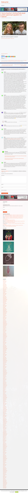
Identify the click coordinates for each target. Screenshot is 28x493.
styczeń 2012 (4, 455)
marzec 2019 (4, 367)
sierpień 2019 (4, 362)
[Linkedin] (9, 56)
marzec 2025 (4, 294)
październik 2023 (5, 311)
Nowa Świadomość (9, 61)
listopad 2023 (4, 310)
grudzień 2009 (4, 480)
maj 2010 (4, 475)
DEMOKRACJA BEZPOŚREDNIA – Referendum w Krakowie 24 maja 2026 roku (13, 225)
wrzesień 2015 (4, 410)
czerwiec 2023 (4, 315)
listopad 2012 (4, 445)
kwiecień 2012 (4, 452)
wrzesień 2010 (4, 471)
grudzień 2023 (4, 309)
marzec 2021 (4, 343)
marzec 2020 (4, 355)
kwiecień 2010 (4, 476)
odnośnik (19, 61)
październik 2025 (5, 287)
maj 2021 (4, 341)
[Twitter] (5, 56)
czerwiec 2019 (4, 364)
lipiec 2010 (4, 473)
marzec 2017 (4, 392)
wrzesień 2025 (4, 288)
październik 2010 (5, 470)
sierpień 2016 (4, 399)
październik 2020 (5, 348)
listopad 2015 (4, 408)
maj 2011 (4, 463)
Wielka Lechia (14, 61)
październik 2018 (5, 372)
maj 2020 (4, 353)
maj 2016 (4, 402)
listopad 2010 (4, 469)
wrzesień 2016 (4, 398)
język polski (2, 61)
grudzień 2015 (4, 407)
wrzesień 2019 (4, 361)
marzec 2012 (4, 453)
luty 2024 (4, 307)
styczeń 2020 (4, 357)
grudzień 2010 (4, 468)
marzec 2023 (4, 318)
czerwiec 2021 (4, 340)
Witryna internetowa (3, 190)
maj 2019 (4, 365)
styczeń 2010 (4, 479)
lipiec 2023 (4, 314)
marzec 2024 (4, 306)
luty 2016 (4, 405)
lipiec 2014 (4, 424)
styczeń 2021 (4, 345)
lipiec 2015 (4, 412)
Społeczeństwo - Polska (13, 60)
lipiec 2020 (4, 351)
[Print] (13, 56)
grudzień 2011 (4, 456)
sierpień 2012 (4, 448)
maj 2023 (4, 316)
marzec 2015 (4, 416)
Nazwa (2, 184)
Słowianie (9, 60)
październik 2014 (5, 421)
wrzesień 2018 (4, 373)
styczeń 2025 (4, 296)
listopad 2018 (4, 371)
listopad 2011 (4, 457)
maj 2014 (4, 426)
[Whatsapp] (7, 56)
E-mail (2, 187)
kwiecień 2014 (4, 427)
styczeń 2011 (4, 467)
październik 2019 (5, 360)
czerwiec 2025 (4, 291)
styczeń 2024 (4, 308)
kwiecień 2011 (4, 464)
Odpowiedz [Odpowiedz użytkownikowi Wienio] (25, 121)
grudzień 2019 (4, 358)
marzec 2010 (4, 477)
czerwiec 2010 (4, 474)
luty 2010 (4, 478)
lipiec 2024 (4, 302)
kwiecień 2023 (4, 317)
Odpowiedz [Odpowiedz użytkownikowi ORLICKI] (25, 162)
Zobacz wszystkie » (5, 277)
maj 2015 (4, 414)
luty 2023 (4, 319)
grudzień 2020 (4, 346)
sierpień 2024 (4, 301)
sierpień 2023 (4, 313)
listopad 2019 (4, 359)
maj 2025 (4, 292)
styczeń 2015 (4, 418)
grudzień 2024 (4, 297)
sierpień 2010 (4, 472)
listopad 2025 (4, 286)
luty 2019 (4, 368)
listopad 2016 (4, 396)
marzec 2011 (4, 465)
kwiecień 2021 (4, 342)
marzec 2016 (4, 404)
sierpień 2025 (4, 289)
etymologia (25, 60)
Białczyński (4, 2)
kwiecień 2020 (4, 354)
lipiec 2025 (4, 290)
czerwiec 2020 (4, 352)
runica (12, 61)
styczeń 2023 (4, 320)
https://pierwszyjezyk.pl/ (4, 53)
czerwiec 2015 (4, 413)
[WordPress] (12, 56)
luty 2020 (4, 356)
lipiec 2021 (4, 339)
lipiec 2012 (4, 449)
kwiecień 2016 (4, 403)
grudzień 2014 (4, 419)
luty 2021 (4, 344)
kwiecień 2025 (4, 293)
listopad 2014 (4, 420)
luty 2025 (4, 295)
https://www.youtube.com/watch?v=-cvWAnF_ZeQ (7, 38)
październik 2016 (5, 397)
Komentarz (3, 175)
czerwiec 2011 (4, 462)
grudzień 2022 (4, 321)
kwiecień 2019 (4, 366)
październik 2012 (5, 446)
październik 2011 (5, 458)
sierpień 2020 (4, 350)
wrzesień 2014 (4, 422)
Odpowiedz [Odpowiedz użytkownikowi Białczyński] (25, 151)
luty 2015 (4, 417)
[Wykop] (3, 56)
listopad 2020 (4, 347)
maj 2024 (4, 304)
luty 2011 (4, 466)
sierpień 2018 (4, 374)
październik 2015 (5, 409)
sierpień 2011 (4, 460)
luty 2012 (4, 454)
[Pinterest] (6, 56)
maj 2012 (4, 451)
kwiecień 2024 (4, 305)
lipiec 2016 (4, 400)
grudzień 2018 (4, 370)
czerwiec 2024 (4, 303)
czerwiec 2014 (4, 425)
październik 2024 (5, 299)
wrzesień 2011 (4, 459)
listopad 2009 (4, 481)
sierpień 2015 (4, 411)
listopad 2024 (4, 298)
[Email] (14, 56)
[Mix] (10, 56)
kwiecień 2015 (4, 415)
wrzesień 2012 (4, 447)
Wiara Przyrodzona (18, 60)
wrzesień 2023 (4, 312)
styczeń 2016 (4, 406)
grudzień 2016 (4, 395)
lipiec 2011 (4, 461)
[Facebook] (2, 56)
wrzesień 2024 (4, 300)
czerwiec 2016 (4, 401)
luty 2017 (4, 393)
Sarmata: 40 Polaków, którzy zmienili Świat (11, 226)
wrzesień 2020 (4, 349)
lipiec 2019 (4, 363)
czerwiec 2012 (4, 450)
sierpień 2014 (4, 423)
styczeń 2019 (4, 369)
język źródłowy (5, 61)
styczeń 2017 (4, 394)
